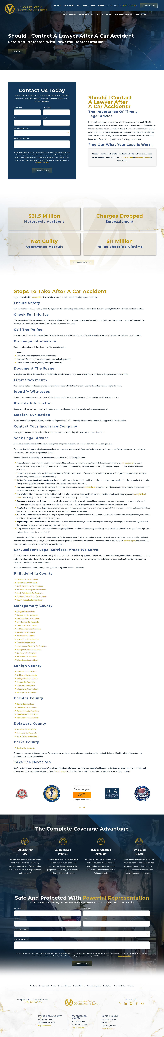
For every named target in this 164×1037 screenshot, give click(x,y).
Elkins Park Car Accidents (27, 625)
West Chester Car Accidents (28, 717)
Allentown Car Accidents (26, 671)
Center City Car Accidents (27, 582)
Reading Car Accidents (26, 748)
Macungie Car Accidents (26, 692)
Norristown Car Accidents (27, 653)
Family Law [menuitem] (141, 14)
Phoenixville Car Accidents (27, 714)
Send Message (42, 170)
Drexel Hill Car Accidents (26, 729)
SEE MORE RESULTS (82, 262)
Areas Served (69, 5)
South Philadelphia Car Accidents (30, 593)
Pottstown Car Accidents (27, 656)
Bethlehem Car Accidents (27, 675)
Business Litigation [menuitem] (124, 14)
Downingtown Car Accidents (28, 711)
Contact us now (60, 771)
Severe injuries (127, 463)
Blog (93, 5)
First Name (18, 108)
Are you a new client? (21, 128)
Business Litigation (94, 986)
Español (101, 5)
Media (85, 5)
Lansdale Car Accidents (26, 642)
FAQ (78, 5)
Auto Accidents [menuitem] (103, 14)
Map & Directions (44, 1026)
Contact (131, 986)
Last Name (47, 108)
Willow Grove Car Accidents (27, 660)
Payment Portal (119, 986)
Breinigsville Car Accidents (27, 678)
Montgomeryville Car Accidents (29, 649)
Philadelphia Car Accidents (27, 579)
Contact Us (149, 6)
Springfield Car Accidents (27, 733)
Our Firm (57, 5)
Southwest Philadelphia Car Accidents (32, 596)
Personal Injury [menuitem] (86, 14)
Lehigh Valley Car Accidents (27, 689)
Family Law (107, 986)
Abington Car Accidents (26, 611)
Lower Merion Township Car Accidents (32, 646)
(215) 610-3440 (33, 1002)
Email (45, 118)
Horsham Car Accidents (26, 636)
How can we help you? (22, 139)
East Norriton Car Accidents (28, 622)
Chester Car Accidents (25, 704)
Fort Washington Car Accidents (29, 629)
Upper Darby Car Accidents (27, 736)
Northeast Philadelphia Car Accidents (31, 589)
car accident (37, 297)
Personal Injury (78, 986)
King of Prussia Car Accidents (28, 639)
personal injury (129, 540)
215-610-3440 (128, 5)
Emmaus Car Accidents (26, 682)
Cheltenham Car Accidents (27, 615)
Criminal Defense (64, 986)
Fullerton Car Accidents (26, 685)
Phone (16, 118)
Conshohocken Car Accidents (28, 618)
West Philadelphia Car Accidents (29, 600)
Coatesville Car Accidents (27, 707)
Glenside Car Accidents (26, 632)
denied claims (89, 487)
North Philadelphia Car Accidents (30, 586)
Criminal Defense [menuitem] (68, 14)
